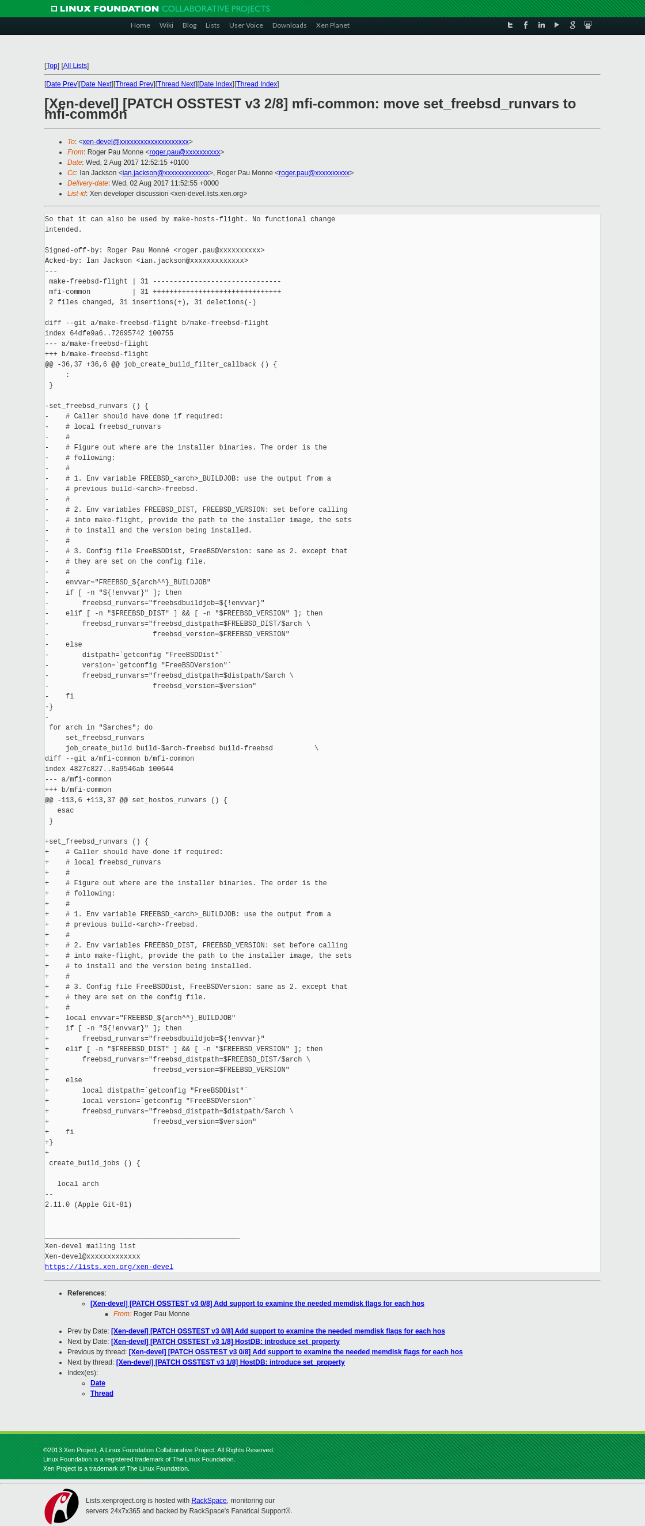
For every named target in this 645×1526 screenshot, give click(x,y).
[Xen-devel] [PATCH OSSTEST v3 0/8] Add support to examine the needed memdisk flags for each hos (257, 1304)
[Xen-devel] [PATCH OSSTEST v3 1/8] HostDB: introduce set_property (225, 1342)
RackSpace (208, 1501)
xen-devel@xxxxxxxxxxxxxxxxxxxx (136, 142)
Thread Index (257, 84)
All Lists (75, 66)
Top (51, 66)
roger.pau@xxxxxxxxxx (184, 152)
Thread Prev (134, 84)
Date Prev (61, 84)
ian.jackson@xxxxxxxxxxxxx (166, 173)
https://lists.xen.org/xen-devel (109, 1267)
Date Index (216, 84)
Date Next (96, 84)
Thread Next (176, 84)
